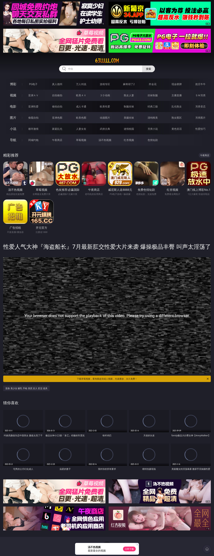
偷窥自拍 (33, 117)
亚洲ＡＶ (33, 95)
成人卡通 (81, 106)
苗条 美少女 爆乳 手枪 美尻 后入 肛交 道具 (26, 388)
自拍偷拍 (57, 95)
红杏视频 (129, 140)
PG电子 (33, 84)
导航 (13, 140)
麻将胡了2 (129, 84)
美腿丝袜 (129, 117)
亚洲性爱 (33, 106)
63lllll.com (107, 60)
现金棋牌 (177, 84)
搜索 (148, 69)
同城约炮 (33, 140)
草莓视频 (81, 140)
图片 (13, 117)
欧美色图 (81, 117)
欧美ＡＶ (81, 95)
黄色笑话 (177, 129)
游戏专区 (105, 84)
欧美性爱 (105, 106)
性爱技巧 (200, 129)
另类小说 (153, 129)
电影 (13, 106)
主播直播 (177, 95)
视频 (13, 95)
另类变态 (200, 106)
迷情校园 (129, 129)
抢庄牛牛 (200, 84)
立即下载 (129, 548)
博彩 (13, 84)
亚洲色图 (57, 117)
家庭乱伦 (57, 129)
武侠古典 (105, 129)
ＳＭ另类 (200, 95)
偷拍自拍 (57, 106)
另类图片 (200, 117)
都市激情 (33, 129)
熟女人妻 (129, 95)
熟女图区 (177, 117)
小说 (13, 129)
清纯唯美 (153, 117)
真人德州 (57, 84)
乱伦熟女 (177, 106)
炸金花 (153, 84)
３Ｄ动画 (105, 95)
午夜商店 (57, 140)
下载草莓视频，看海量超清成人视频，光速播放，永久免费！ (143, 379)
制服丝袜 (129, 106)
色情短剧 (153, 140)
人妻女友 (81, 129)
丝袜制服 (153, 95)
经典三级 (153, 106)
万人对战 (81, 84)
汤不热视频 (105, 140)
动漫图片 (105, 117)
